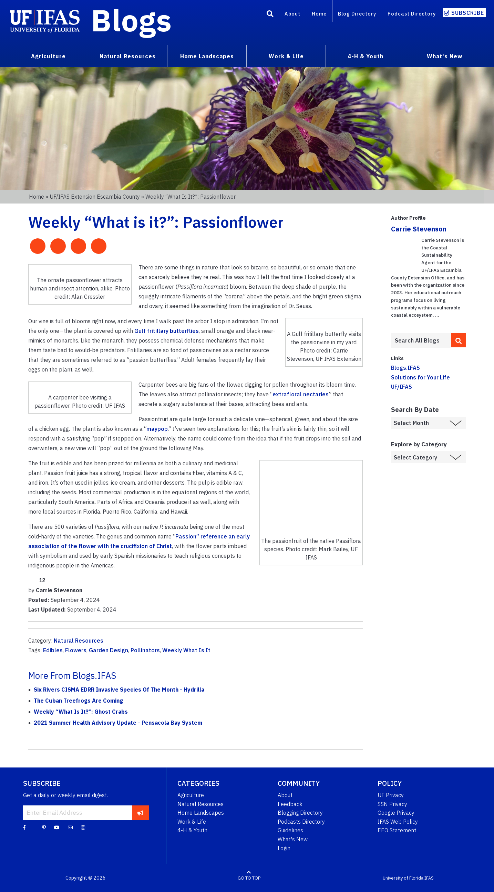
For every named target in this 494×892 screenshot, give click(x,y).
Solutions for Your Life (420, 377)
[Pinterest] (44, 827)
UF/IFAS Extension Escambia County (95, 196)
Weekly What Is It (186, 650)
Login (284, 848)
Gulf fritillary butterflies (166, 330)
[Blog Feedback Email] (70, 827)
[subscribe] (140, 812)
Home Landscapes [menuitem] (207, 56)
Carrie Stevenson (418, 229)
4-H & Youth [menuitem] (365, 56)
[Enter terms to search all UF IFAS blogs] (421, 340)
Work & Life (191, 821)
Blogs (131, 20)
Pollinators (145, 650)
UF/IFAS (401, 386)
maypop (157, 428)
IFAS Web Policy (398, 821)
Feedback (290, 804)
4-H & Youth (192, 830)
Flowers (75, 650)
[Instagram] (83, 827)
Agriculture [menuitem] (48, 56)
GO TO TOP (249, 878)
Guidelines (290, 830)
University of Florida (403, 878)
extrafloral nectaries (300, 394)
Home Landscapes (200, 812)
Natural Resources (78, 640)
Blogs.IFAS (405, 367)
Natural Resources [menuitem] (128, 56)
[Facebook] (24, 827)
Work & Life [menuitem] (286, 56)
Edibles (53, 650)
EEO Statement (397, 830)
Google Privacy (396, 812)
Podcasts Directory (301, 821)
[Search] (270, 15)
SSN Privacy (392, 804)
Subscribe (467, 12)
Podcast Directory (412, 13)
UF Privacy (391, 795)
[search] (458, 340)
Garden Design (108, 650)
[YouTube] (57, 827)
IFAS (429, 878)
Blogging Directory (300, 812)
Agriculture (190, 795)
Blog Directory (357, 13)
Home (319, 13)
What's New (293, 839)
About (292, 13)
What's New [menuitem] (444, 56)
